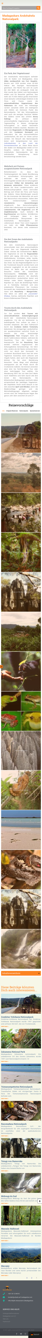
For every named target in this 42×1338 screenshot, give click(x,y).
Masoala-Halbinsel (10, 1228)
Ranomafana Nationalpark (14, 1124)
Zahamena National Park (13, 1051)
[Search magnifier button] (38, 8)
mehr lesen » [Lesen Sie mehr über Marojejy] (5, 1275)
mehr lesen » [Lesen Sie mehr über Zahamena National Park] (5, 1061)
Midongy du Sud (9, 1196)
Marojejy (5, 1266)
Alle (3, 411)
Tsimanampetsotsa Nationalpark (16, 1086)
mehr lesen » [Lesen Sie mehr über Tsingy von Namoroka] (5, 1171)
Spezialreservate (35, 411)
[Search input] (19, 8)
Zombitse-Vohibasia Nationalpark (17, 1017)
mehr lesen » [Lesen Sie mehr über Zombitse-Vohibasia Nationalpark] (5, 1026)
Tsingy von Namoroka (11, 1161)
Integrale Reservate (12, 411)
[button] (39, 973)
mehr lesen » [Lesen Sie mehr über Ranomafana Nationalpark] (5, 1136)
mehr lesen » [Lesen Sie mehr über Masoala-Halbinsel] (5, 1240)
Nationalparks (23, 411)
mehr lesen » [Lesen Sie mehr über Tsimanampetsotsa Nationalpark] (5, 1098)
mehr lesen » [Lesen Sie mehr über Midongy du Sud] (5, 1203)
